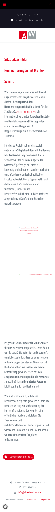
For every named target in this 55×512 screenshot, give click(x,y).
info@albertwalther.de (29, 492)
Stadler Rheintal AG (26, 112)
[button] (5, 506)
